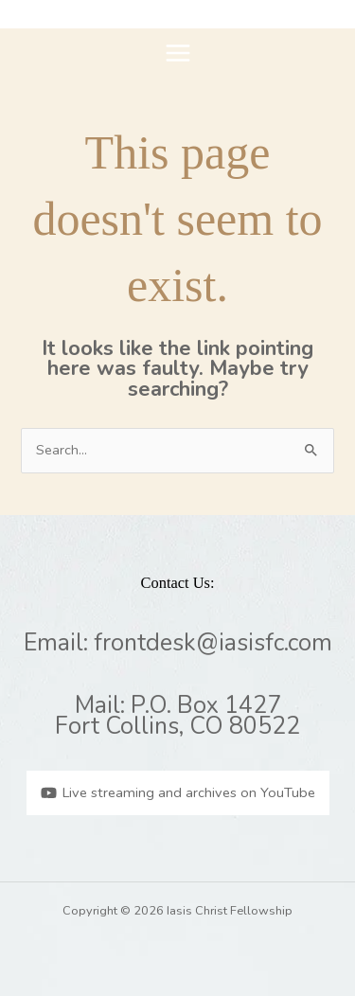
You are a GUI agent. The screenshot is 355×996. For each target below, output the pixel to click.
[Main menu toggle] (178, 53)
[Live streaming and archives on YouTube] (178, 793)
